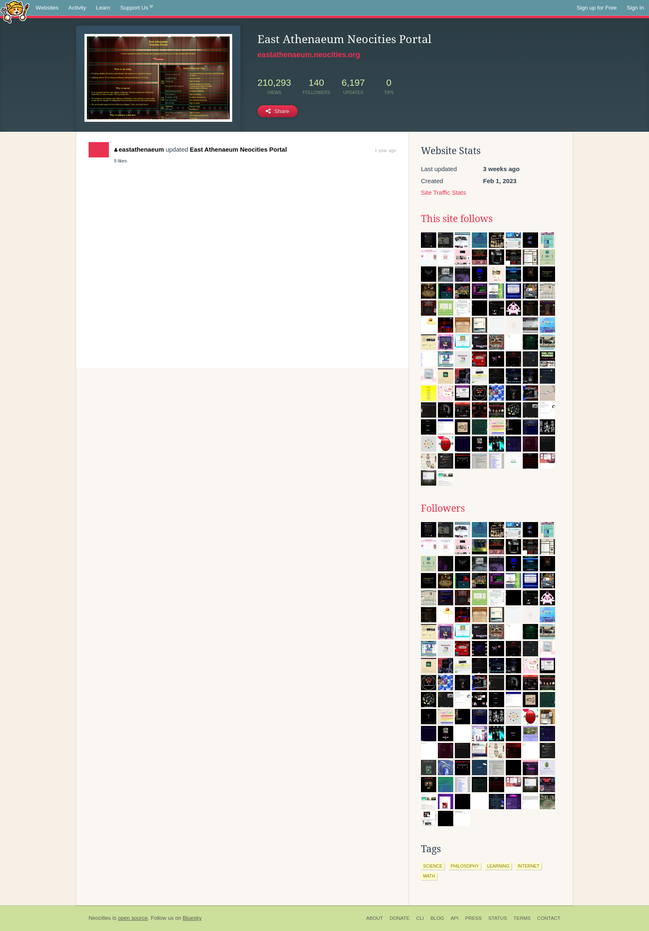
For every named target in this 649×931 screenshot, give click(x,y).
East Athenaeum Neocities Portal (238, 149)
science (432, 865)
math (429, 875)
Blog (437, 918)
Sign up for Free (597, 8)
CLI (420, 918)
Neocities (100, 918)
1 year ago (385, 150)
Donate (399, 918)
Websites (47, 8)
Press (473, 918)
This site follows (457, 218)
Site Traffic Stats (443, 192)
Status (497, 918)
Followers (443, 508)
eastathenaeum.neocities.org (308, 55)
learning (498, 865)
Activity (77, 8)
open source (133, 918)
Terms (522, 918)
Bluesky (192, 918)
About (374, 918)
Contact (548, 918)
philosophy (465, 865)
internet (529, 865)
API (455, 918)
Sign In (635, 8)
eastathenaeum (139, 149)
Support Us (136, 8)
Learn (103, 8)
